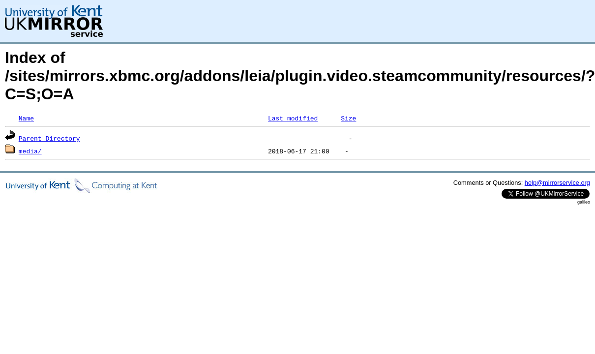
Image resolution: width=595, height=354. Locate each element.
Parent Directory (49, 138)
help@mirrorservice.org (557, 182)
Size (348, 118)
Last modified (293, 118)
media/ (30, 151)
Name (26, 118)
